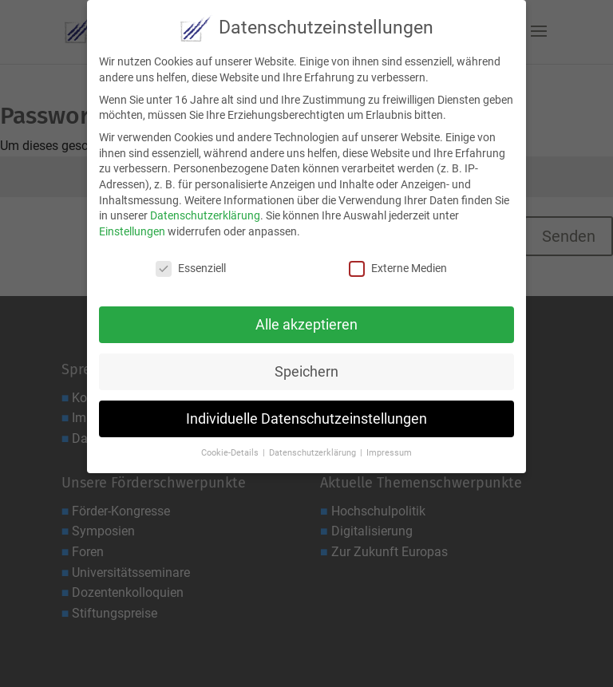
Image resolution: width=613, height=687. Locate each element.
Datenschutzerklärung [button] (313, 446)
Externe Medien (398, 262)
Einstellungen (132, 225)
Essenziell (191, 262)
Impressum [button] (389, 446)
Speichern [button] (306, 365)
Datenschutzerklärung (205, 209)
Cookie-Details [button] (231, 446)
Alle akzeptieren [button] (306, 318)
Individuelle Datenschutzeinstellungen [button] (306, 412)
